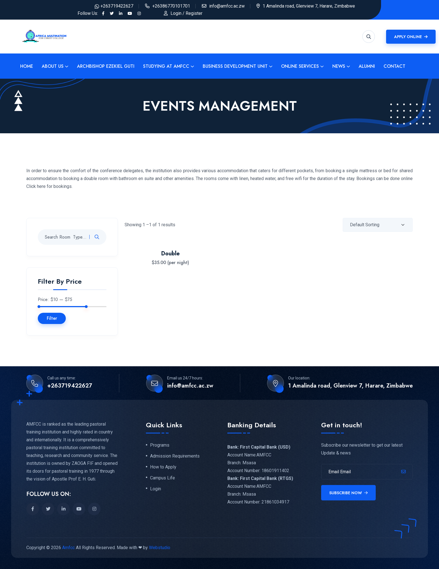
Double (170, 253)
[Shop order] (378, 225)
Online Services (300, 66)
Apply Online (411, 36)
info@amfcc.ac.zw (227, 6)
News (338, 66)
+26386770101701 (171, 6)
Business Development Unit (235, 66)
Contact (394, 66)
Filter (52, 318)
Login (155, 488)
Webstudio (159, 547)
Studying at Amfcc (166, 66)
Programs (159, 445)
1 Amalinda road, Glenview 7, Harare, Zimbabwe (350, 386)
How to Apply (163, 467)
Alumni (367, 66)
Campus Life (162, 478)
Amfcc (68, 547)
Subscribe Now (348, 493)
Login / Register (186, 13)
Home (26, 66)
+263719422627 (117, 6)
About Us (53, 66)
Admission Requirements (175, 456)
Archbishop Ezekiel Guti (105, 66)
